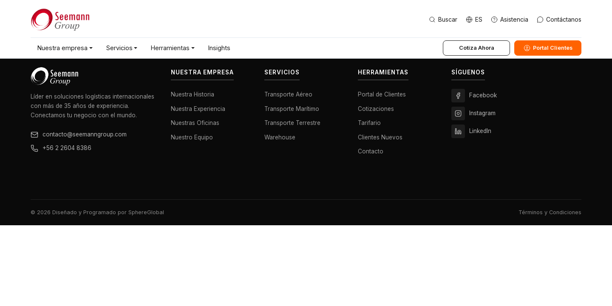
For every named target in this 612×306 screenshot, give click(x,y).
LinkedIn (471, 131)
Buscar (443, 19)
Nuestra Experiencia (198, 108)
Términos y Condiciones (549, 212)
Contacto (370, 151)
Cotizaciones (376, 108)
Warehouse (279, 137)
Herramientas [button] (170, 47)
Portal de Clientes (382, 94)
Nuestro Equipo (192, 137)
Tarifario (369, 122)
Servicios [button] (119, 47)
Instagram (473, 113)
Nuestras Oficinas (195, 122)
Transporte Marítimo (291, 108)
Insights (219, 47)
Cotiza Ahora (476, 48)
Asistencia (509, 19)
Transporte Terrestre (292, 122)
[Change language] (474, 19)
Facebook (474, 95)
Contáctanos (559, 19)
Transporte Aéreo (288, 94)
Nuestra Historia (192, 94)
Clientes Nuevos (380, 137)
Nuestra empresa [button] (62, 47)
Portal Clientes (548, 48)
